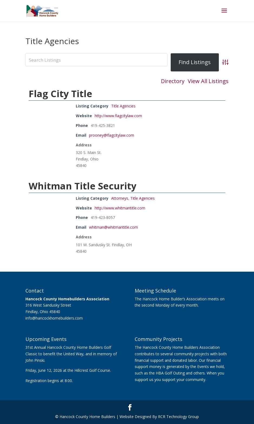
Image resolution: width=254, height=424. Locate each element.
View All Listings (208, 81)
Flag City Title (60, 93)
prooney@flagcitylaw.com (111, 135)
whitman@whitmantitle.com (113, 227)
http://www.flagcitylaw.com (118, 115)
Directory (172, 81)
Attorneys (119, 198)
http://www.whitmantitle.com (120, 208)
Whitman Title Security (82, 186)
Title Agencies (123, 106)
